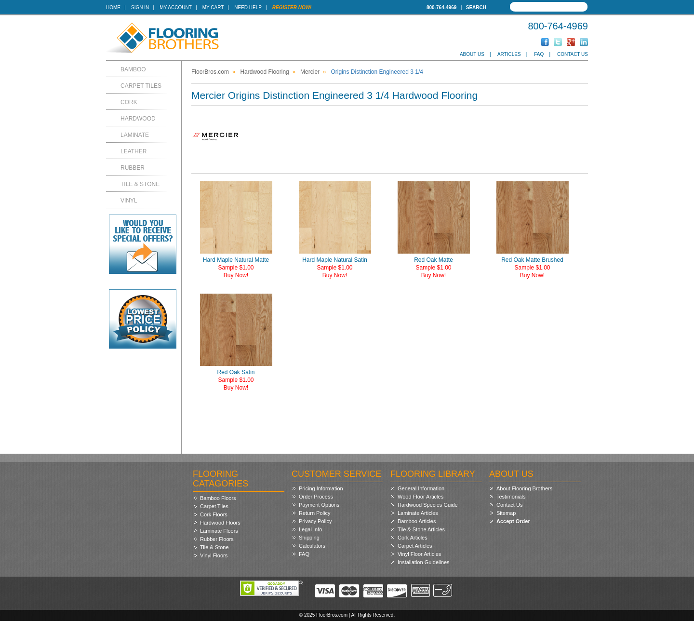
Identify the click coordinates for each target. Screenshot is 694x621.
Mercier (310, 71)
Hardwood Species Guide (428, 505)
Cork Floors (213, 514)
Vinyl (128, 200)
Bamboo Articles (417, 521)
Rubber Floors (217, 539)
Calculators (312, 546)
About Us (472, 54)
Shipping (309, 537)
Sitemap (506, 513)
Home (113, 7)
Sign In (140, 7)
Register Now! (292, 7)
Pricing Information (321, 488)
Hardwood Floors (220, 523)
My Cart (213, 7)
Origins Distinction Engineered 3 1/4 (377, 71)
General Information (421, 488)
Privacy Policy (315, 521)
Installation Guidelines (424, 562)
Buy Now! (236, 275)
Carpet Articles (415, 546)
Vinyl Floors (213, 555)
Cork (128, 102)
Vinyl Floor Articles (419, 554)
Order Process (316, 497)
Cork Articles (412, 537)
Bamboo (133, 69)
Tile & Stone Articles (421, 529)
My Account (175, 7)
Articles (509, 54)
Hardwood (138, 118)
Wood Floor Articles (420, 497)
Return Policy (314, 513)
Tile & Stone (140, 184)
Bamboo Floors (218, 498)
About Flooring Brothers (524, 488)
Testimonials (511, 497)
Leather (133, 151)
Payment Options (319, 505)
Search (476, 7)
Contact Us (572, 54)
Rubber (132, 167)
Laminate (134, 135)
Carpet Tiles (140, 85)
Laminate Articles (418, 513)
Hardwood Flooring (264, 71)
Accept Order (513, 521)
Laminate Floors (219, 531)
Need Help (248, 7)
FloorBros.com (210, 71)
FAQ (539, 54)
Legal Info (310, 529)
